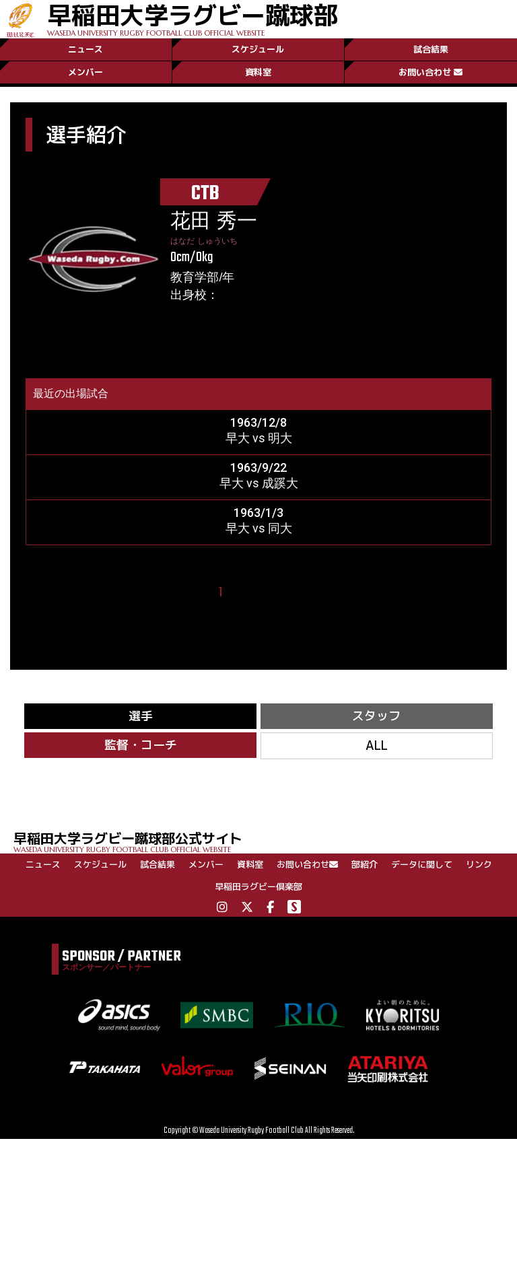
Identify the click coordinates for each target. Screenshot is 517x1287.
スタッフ (376, 715)
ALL (377, 745)
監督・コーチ (140, 744)
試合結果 (430, 49)
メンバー (85, 72)
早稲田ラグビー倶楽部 (258, 886)
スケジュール (258, 49)
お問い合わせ (430, 72)
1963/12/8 (258, 422)
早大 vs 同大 (259, 528)
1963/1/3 (258, 513)
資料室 (258, 72)
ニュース (85, 49)
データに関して (421, 864)
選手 (141, 715)
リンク (479, 864)
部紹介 (364, 864)
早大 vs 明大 (259, 438)
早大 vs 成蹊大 (258, 483)
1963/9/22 (258, 467)
